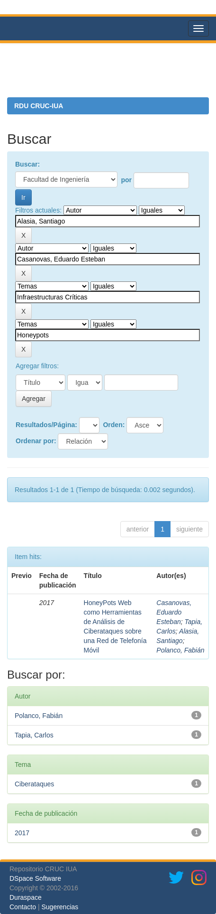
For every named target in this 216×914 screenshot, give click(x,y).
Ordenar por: (36, 441)
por (126, 180)
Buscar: (27, 164)
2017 (22, 833)
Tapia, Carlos (34, 735)
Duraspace (25, 897)
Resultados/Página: (46, 425)
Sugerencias (59, 907)
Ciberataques (34, 784)
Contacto (22, 907)
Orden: (114, 425)
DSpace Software (35, 878)
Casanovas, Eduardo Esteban (173, 612)
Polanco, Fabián (180, 650)
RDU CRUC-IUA (38, 106)
